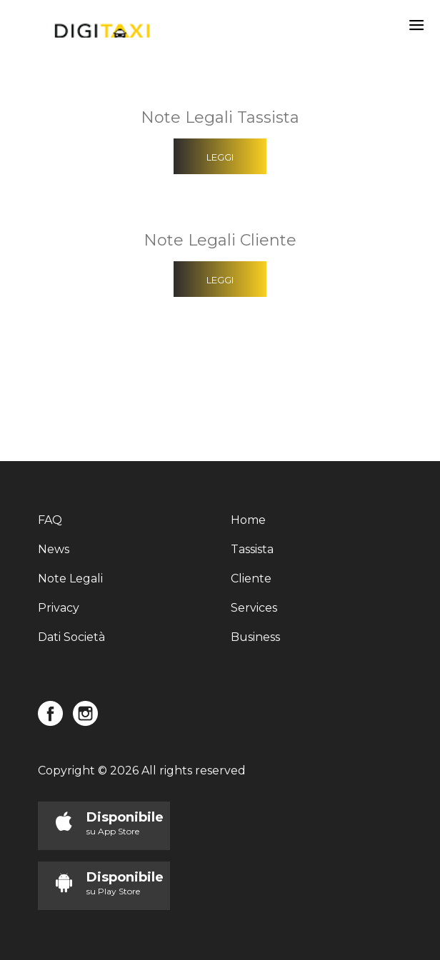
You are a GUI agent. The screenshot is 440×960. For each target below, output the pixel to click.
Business (255, 637)
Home (248, 520)
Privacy (58, 608)
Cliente (251, 578)
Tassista (252, 549)
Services (254, 608)
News (53, 549)
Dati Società (71, 637)
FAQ (50, 520)
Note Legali (70, 578)
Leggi (220, 157)
